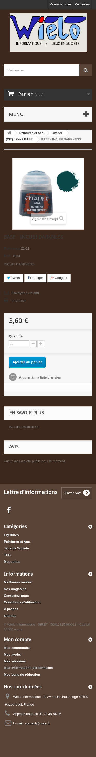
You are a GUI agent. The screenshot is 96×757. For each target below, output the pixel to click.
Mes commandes (17, 648)
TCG (7, 555)
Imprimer (19, 300)
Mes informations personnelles (28, 668)
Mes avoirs (12, 654)
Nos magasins (15, 589)
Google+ (59, 278)
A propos (11, 609)
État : (8, 256)
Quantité (16, 336)
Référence (12, 248)
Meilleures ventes (17, 582)
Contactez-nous (61, 4)
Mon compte (17, 639)
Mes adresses (15, 661)
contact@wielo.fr (37, 723)
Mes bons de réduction (22, 674)
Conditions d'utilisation (22, 602)
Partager (35, 278)
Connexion (82, 4)
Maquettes (12, 562)
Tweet (13, 278)
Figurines (11, 535)
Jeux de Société (16, 548)
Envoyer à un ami (25, 293)
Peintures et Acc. (17, 542)
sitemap (10, 616)
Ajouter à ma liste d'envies (39, 377)
